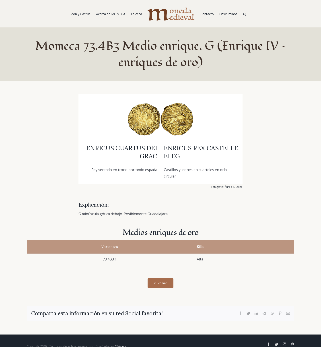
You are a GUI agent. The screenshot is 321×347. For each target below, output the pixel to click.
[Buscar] (244, 13)
